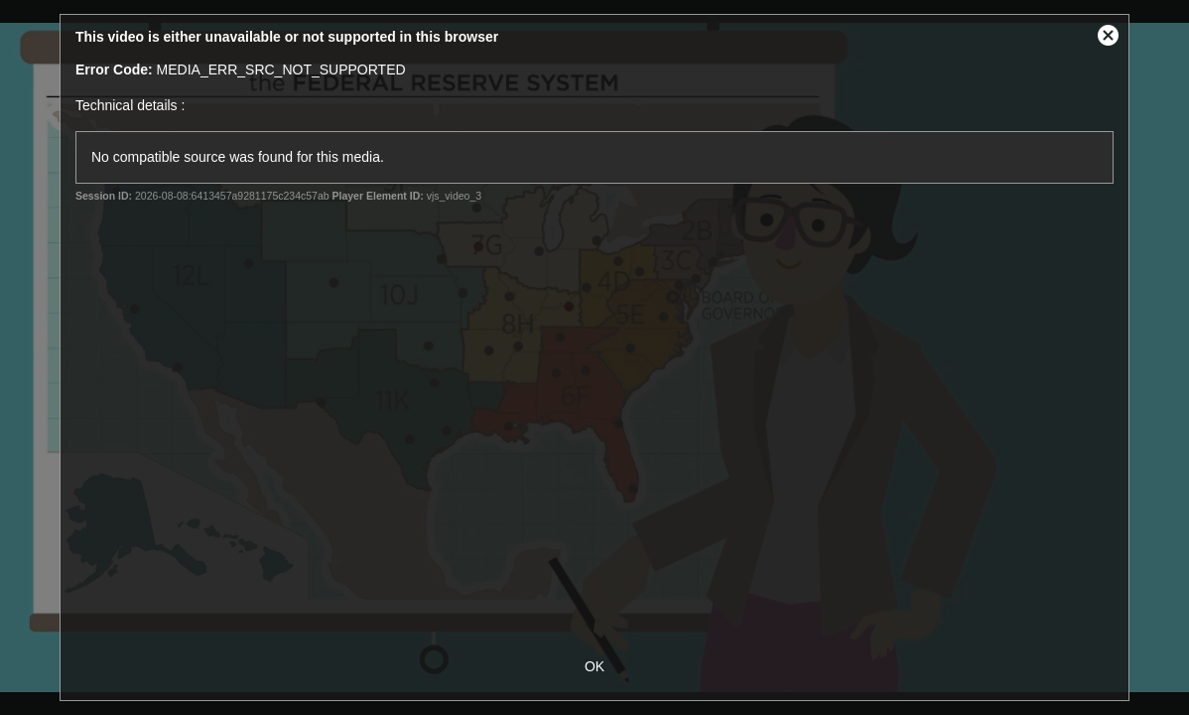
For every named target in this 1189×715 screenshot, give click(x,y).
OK (594, 666)
